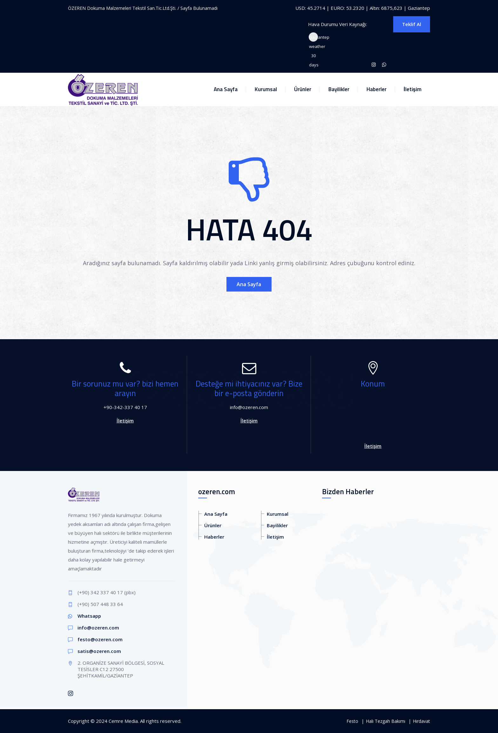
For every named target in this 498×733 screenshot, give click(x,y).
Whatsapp (89, 616)
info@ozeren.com (98, 627)
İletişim (412, 89)
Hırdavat (421, 721)
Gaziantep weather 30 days (313, 38)
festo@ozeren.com (100, 639)
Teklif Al (411, 24)
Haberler (377, 89)
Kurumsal (266, 89)
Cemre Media (123, 721)
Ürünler (302, 89)
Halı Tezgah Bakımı (385, 721)
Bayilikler (338, 89)
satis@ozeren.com (99, 651)
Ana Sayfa (226, 89)
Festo (352, 721)
